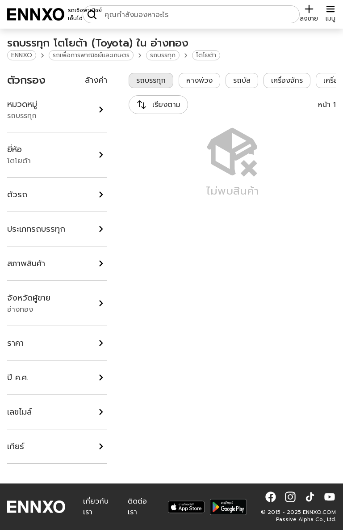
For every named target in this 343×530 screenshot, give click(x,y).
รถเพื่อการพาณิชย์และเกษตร (91, 55)
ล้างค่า (96, 80)
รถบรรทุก (163, 55)
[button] (270, 497)
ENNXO (21, 55)
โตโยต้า (206, 55)
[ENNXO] (35, 14)
